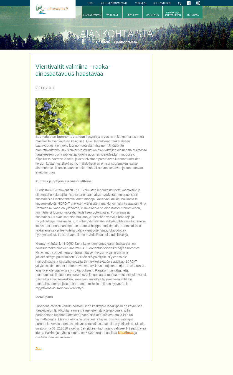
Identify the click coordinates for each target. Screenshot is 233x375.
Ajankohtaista (125, 42)
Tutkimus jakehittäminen (173, 14)
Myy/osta (193, 15)
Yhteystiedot (162, 3)
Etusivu (103, 42)
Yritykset (132, 15)
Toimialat (112, 15)
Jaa (38, 349)
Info (90, 3)
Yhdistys (140, 3)
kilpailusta (125, 333)
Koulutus (152, 15)
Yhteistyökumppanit (114, 3)
